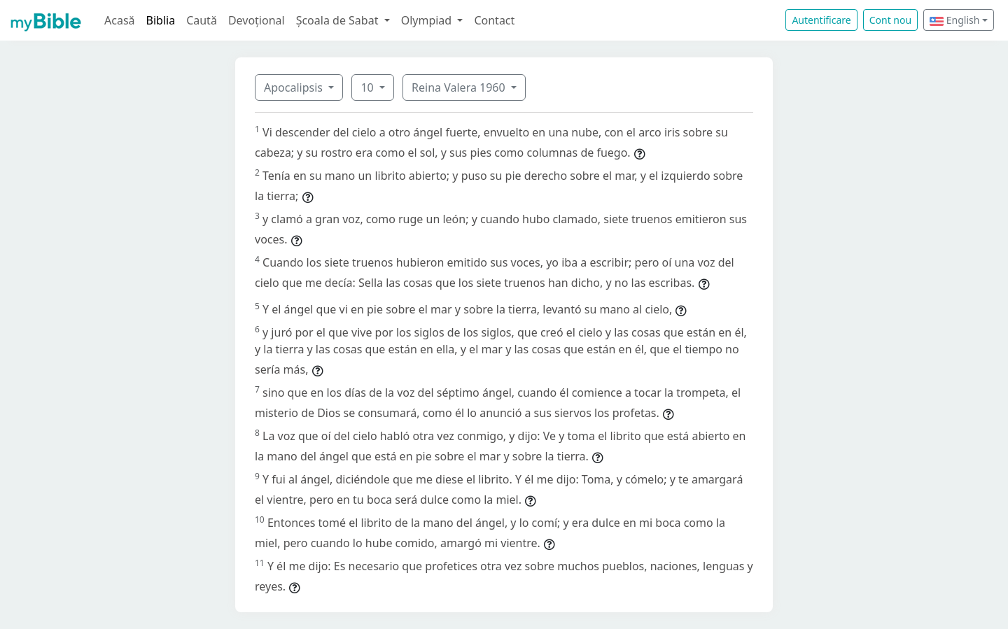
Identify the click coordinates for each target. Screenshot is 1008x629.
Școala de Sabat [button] (339, 20)
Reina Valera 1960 (460, 87)
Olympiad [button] (428, 20)
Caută (201, 20)
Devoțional (256, 20)
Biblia (161, 20)
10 (368, 87)
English (954, 20)
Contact (494, 20)
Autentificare (821, 20)
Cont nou (890, 20)
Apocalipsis (295, 87)
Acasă (119, 20)
